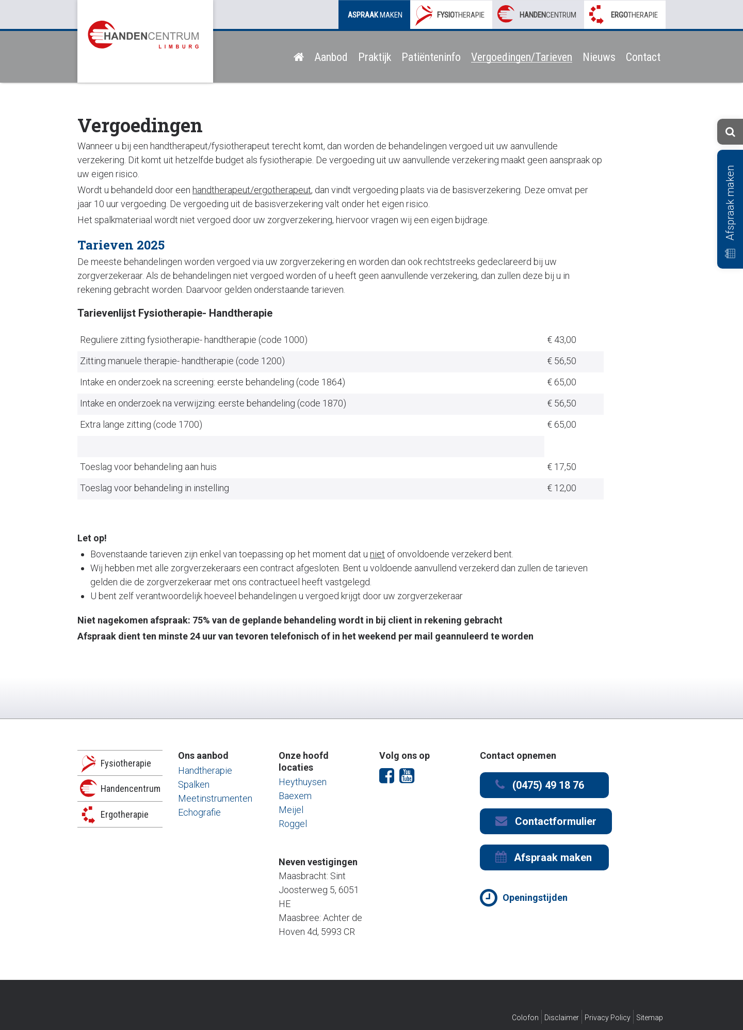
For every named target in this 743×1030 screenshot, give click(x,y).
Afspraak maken (730, 211)
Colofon (525, 1017)
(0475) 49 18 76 (539, 784)
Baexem (295, 795)
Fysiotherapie (126, 763)
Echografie (199, 812)
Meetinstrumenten (215, 798)
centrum (548, 15)
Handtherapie (205, 770)
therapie (460, 15)
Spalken (193, 784)
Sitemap (649, 1017)
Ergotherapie (125, 814)
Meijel (291, 809)
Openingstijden (535, 897)
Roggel (293, 823)
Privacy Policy (608, 1017)
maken (375, 15)
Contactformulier (545, 821)
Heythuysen (303, 781)
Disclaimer (561, 1017)
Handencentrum (130, 788)
